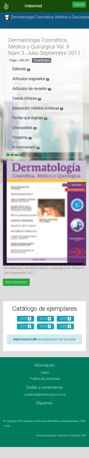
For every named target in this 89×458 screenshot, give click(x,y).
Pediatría (20, 137)
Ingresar (79, 4)
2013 (45, 318)
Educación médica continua (36, 108)
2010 (45, 326)
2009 (65, 326)
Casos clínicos (25, 98)
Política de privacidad (45, 379)
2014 (25, 318)
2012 (65, 318)
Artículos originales (29, 78)
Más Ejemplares (16, 282)
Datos (45, 372)
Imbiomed (33, 6)
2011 (25, 326)
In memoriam (24, 147)
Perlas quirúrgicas (28, 118)
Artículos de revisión (30, 88)
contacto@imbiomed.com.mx (45, 394)
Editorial (19, 69)
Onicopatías (22, 127)
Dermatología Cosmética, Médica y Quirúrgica (46, 17)
